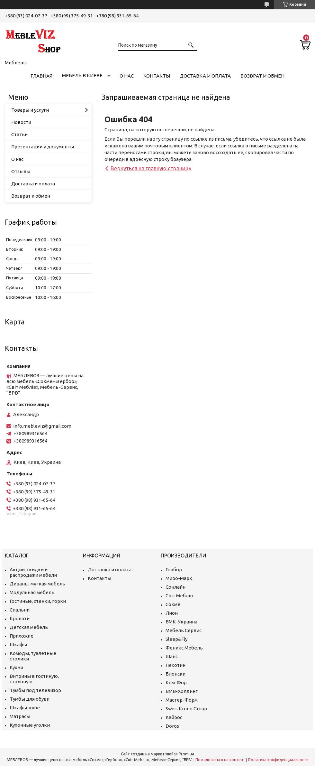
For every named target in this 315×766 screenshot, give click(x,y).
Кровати (20, 618)
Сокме (173, 604)
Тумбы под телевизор (35, 690)
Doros (172, 726)
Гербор (174, 569)
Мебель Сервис (184, 630)
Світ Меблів (179, 595)
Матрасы (20, 716)
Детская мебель (29, 627)
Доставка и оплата (205, 76)
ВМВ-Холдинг (182, 691)
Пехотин (175, 665)
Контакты (156, 76)
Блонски (175, 674)
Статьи (19, 134)
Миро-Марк (179, 578)
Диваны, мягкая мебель (37, 583)
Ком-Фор (176, 682)
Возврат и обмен (262, 76)
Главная (41, 76)
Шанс (172, 656)
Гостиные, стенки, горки (38, 601)
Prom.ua (186, 754)
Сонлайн (175, 587)
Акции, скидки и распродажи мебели (33, 572)
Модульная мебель (32, 592)
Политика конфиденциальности (278, 760)
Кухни (16, 667)
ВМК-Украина (181, 621)
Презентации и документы (42, 146)
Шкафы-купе (25, 707)
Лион (172, 613)
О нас (127, 76)
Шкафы (18, 644)
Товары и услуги (30, 110)
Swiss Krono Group (186, 708)
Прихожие (21, 636)
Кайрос (174, 717)
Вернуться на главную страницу (151, 168)
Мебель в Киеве (82, 75)
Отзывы (20, 171)
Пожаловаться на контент (220, 760)
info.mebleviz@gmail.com (42, 426)
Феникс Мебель (184, 647)
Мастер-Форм (182, 700)
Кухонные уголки (30, 725)
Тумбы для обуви (30, 699)
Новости (21, 122)
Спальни (20, 609)
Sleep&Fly (176, 639)
